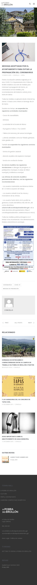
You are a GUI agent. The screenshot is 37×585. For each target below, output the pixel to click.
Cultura (3, 494)
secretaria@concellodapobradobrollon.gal (15, 533)
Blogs (10, 26)
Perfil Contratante (8, 497)
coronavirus (7, 285)
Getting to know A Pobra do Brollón (16, 551)
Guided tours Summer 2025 (19, 457)
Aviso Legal (5, 538)
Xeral (23, 75)
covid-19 (17, 285)
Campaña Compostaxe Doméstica (13, 500)
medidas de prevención (11, 288)
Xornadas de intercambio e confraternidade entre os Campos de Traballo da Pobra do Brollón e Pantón (18, 362)
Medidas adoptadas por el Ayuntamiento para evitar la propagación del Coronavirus (17, 69)
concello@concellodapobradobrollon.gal (15, 531)
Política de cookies (16, 538)
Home (4, 26)
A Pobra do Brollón (8, 490)
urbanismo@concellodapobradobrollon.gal (15, 208)
